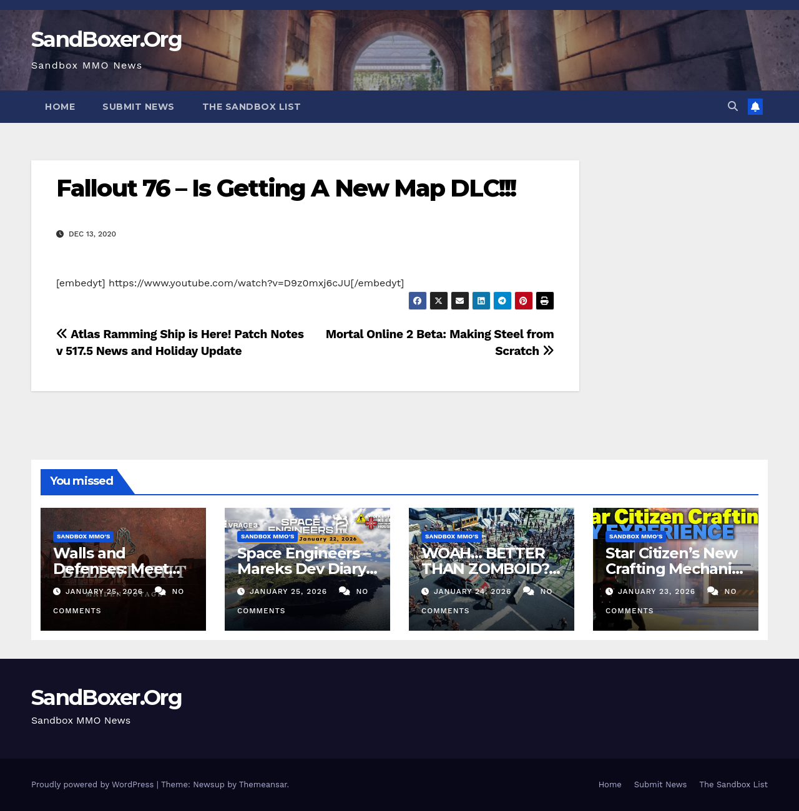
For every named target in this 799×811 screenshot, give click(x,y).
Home (60, 106)
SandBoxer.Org (106, 39)
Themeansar (263, 784)
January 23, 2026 (658, 591)
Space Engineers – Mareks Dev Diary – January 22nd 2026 (306, 568)
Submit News (138, 106)
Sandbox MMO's (83, 536)
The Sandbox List (251, 106)
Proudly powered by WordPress (94, 784)
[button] (733, 106)
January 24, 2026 (474, 591)
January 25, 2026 (106, 591)
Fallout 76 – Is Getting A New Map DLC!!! (286, 188)
